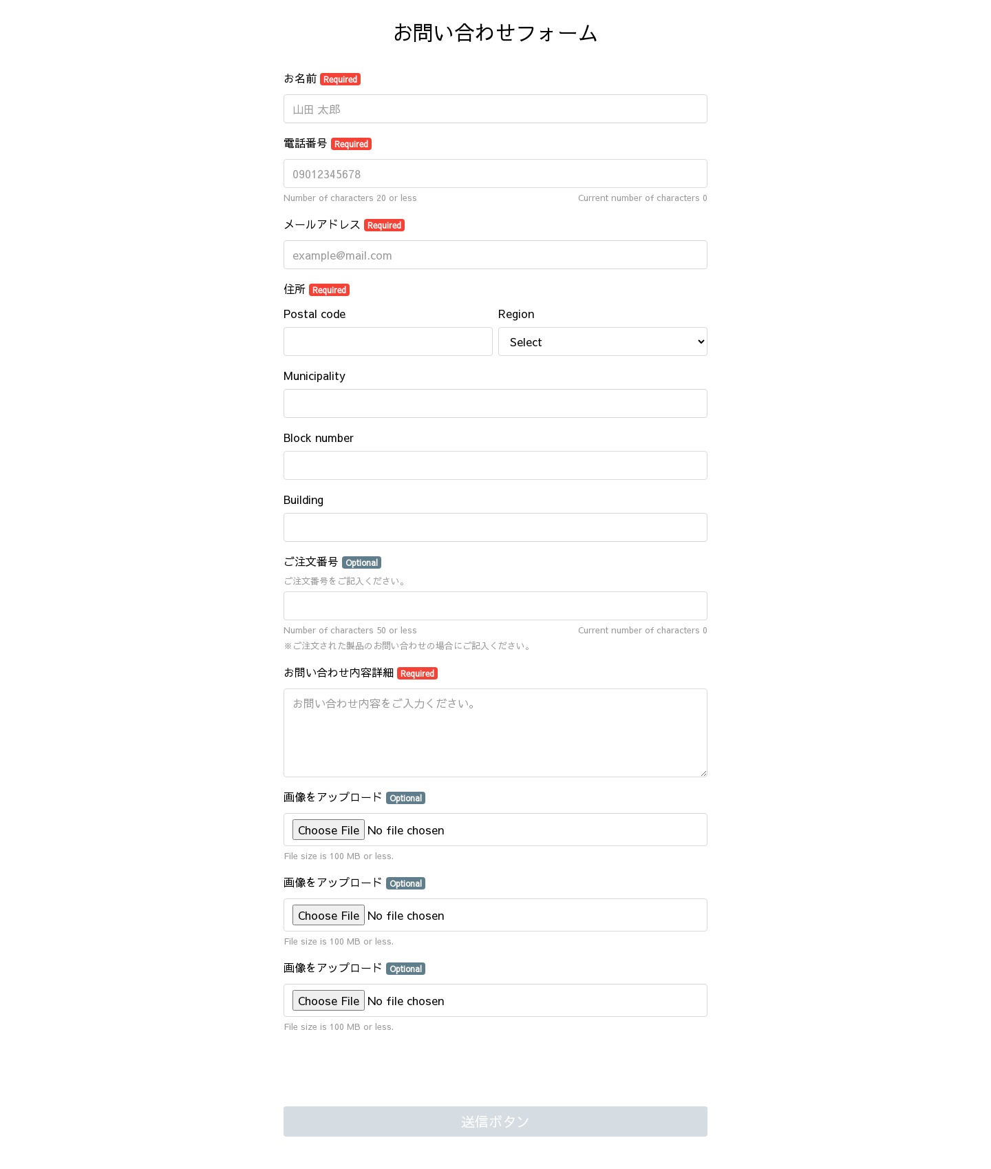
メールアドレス (344, 223)
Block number (319, 437)
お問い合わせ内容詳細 (361, 672)
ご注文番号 (332, 561)
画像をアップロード (354, 796)
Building (303, 499)
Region (516, 313)
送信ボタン (495, 1121)
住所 (317, 288)
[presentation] (388, 1071)
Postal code (314, 313)
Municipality (314, 375)
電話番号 (328, 142)
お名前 (322, 77)
